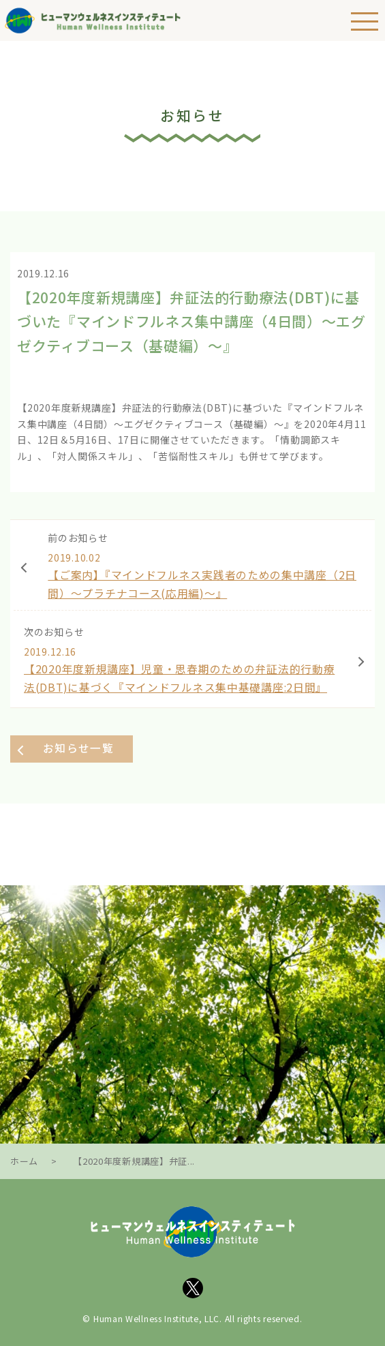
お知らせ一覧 (78, 748)
